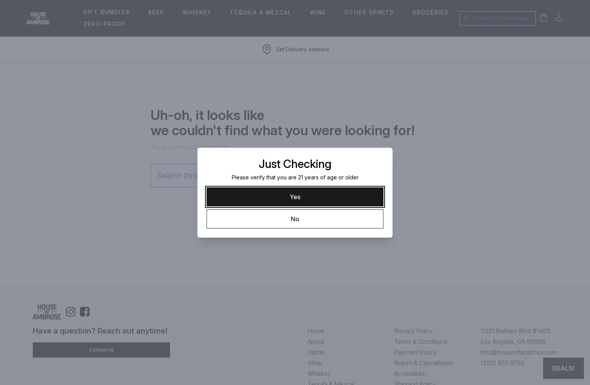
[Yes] (295, 196)
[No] (295, 218)
